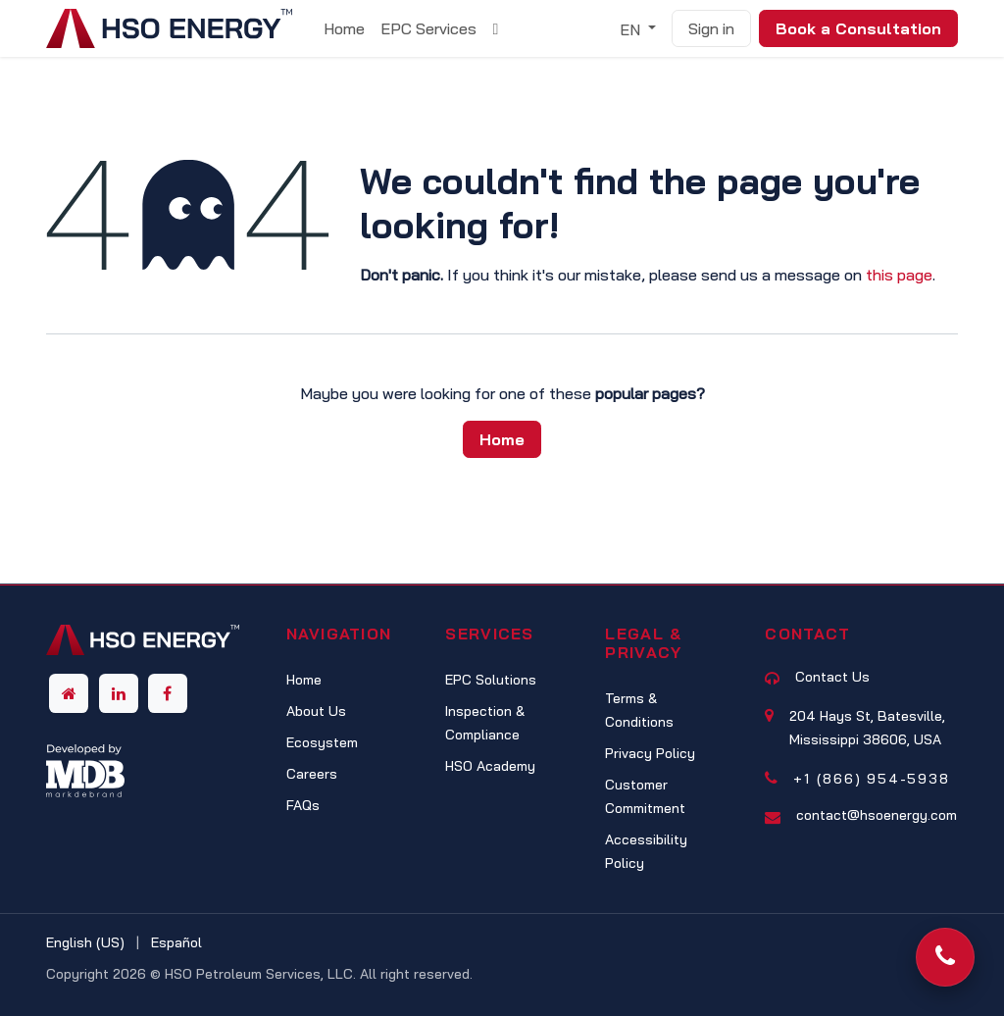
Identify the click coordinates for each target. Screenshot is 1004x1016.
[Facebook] (167, 693)
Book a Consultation (858, 28)
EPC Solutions (490, 679)
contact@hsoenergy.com (876, 815)
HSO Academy (490, 766)
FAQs (303, 805)
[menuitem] (344, 28)
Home (502, 439)
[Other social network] (68, 693)
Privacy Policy (650, 753)
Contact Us (832, 677)
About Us (316, 711)
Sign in (711, 28)
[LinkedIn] (118, 693)
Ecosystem (322, 742)
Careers (311, 774)
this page (899, 274)
